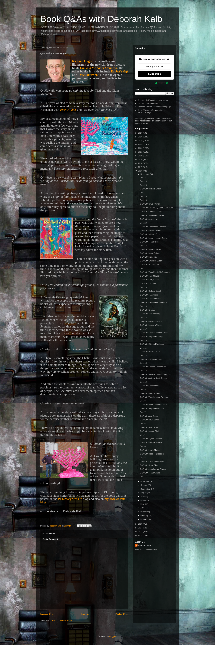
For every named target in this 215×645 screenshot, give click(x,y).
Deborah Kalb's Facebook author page (154, 107)
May (142, 504)
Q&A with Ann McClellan (150, 230)
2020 (140, 156)
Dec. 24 (143, 200)
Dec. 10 (143, 382)
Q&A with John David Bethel (152, 215)
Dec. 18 (143, 317)
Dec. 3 (143, 458)
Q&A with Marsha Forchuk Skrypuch (155, 374)
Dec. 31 (143, 177)
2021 (140, 152)
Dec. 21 (143, 268)
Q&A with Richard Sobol (150, 291)
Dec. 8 (143, 401)
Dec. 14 (143, 355)
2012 (140, 535)
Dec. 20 (143, 287)
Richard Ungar (82, 61)
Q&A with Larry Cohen (149, 279)
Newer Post (47, 614)
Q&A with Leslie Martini (150, 450)
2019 (140, 159)
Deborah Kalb (144, 545)
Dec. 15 (143, 348)
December (145, 174)
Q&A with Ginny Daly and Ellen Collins (156, 208)
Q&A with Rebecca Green (151, 264)
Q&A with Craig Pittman (150, 204)
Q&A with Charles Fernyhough (153, 367)
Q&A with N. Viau (147, 310)
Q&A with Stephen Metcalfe (151, 408)
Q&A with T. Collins (148, 283)
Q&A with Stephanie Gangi (151, 336)
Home (85, 614)
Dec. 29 (143, 181)
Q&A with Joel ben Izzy (150, 314)
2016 (140, 171)
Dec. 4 (143, 446)
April (142, 508)
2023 (140, 144)
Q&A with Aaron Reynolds (151, 442)
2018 (140, 163)
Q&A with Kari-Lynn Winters (152, 461)
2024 (140, 140)
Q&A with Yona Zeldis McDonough (154, 272)
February (144, 515)
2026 (140, 133)
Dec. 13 (143, 363)
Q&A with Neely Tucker (150, 393)
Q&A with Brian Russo (149, 427)
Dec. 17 (143, 329)
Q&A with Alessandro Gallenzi (153, 227)
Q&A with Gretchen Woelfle (151, 261)
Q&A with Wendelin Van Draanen (154, 397)
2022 (140, 148)
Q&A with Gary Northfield (151, 359)
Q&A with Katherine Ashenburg (153, 302)
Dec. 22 (143, 245)
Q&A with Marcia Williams (151, 325)
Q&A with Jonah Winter (150, 473)
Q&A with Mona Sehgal (150, 253)
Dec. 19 (143, 306)
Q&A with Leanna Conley (151, 211)
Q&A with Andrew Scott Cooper (153, 378)
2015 (140, 524)
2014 (140, 528)
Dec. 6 (143, 423)
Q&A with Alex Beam (149, 416)
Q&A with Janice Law (149, 219)
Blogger (112, 636)
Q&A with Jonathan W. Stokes (153, 469)
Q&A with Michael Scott (150, 234)
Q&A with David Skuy (149, 465)
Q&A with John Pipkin (149, 242)
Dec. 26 (143, 196)
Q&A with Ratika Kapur (150, 352)
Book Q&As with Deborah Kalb (101, 19)
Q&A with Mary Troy (148, 257)
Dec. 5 (143, 435)
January (144, 519)
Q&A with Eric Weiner (149, 386)
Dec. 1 (143, 476)
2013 (140, 531)
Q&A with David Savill (149, 420)
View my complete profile (146, 549)
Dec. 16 (143, 340)
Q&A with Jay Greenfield (150, 298)
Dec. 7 (143, 412)
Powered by (154, 83)
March (143, 512)
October (144, 485)
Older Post (122, 614)
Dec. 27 (143, 192)
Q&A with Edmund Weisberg (152, 344)
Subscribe (154, 73)
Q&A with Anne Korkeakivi (151, 321)
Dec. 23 (143, 223)
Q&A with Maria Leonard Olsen (153, 238)
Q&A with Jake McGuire (150, 276)
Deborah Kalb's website (148, 103)
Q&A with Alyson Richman (151, 439)
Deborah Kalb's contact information (153, 100)
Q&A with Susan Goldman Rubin (154, 333)
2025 (140, 137)
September (145, 489)
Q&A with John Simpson (150, 249)
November (145, 481)
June (142, 500)
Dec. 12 (143, 370)
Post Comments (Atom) (62, 620)
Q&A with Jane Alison (149, 295)
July (142, 496)
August (143, 493)
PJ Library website (70, 499)
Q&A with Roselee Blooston (152, 454)
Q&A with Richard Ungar (150, 189)
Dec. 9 (143, 389)
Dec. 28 (143, 185)
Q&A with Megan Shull (149, 431)
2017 (140, 167)
